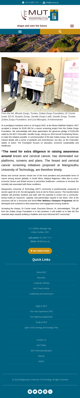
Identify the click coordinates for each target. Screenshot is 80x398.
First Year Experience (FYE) (41, 311)
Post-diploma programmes (41, 316)
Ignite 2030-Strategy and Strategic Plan (41, 327)
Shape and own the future (32, 25)
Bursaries (41, 277)
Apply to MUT (41, 306)
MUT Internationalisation (41, 350)
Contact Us (41, 340)
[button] (72, 26)
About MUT (41, 272)
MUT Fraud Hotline (41, 288)
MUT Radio (41, 345)
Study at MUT (41, 322)
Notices (41, 356)
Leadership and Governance (41, 293)
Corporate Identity (41, 283)
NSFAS (41, 361)
